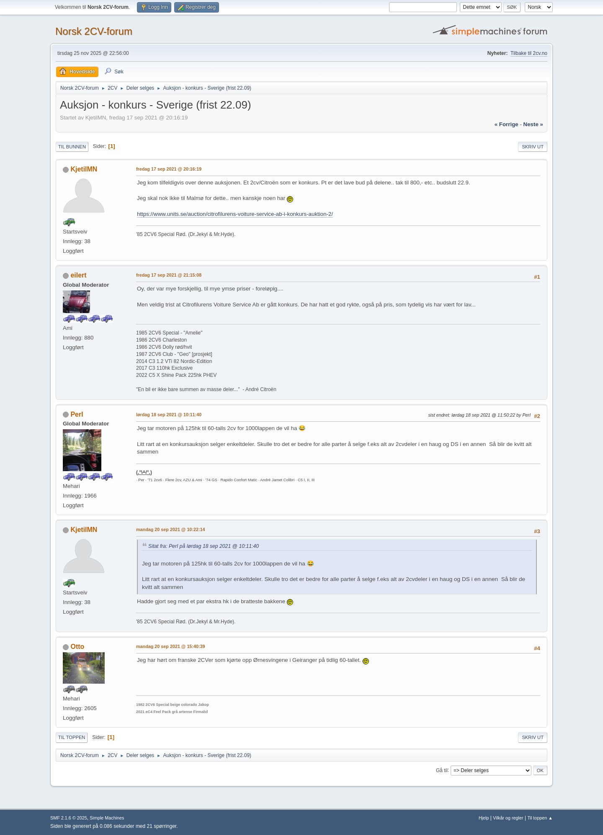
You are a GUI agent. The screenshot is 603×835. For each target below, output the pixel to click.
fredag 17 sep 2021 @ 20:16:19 (168, 168)
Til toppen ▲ (540, 817)
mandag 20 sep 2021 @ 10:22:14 (170, 529)
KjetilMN (83, 169)
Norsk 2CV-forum (93, 31)
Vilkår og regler (508, 817)
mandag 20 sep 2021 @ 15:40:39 (170, 646)
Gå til (442, 770)
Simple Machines (107, 817)
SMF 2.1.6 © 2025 (68, 817)
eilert (78, 275)
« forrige (506, 124)
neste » (533, 124)
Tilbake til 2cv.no (528, 53)
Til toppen (71, 737)
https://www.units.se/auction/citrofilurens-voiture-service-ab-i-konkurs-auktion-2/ (235, 214)
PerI (76, 414)
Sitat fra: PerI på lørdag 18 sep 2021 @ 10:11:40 (203, 546)
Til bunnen (72, 146)
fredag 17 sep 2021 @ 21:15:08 (168, 274)
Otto (77, 646)
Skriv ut (533, 146)
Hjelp (484, 817)
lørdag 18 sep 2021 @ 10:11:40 (168, 414)
